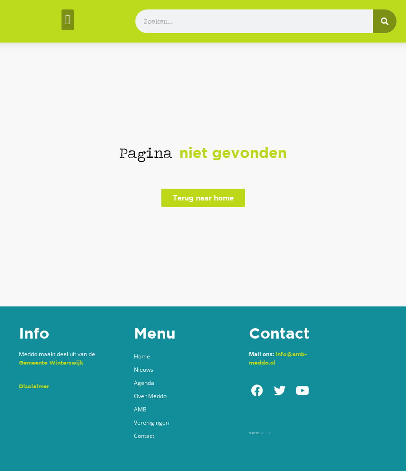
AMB (140, 409)
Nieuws (143, 370)
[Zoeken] (385, 21)
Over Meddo (150, 396)
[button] (67, 19)
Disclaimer (34, 386)
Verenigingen (151, 423)
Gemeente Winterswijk (51, 362)
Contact (144, 436)
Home (142, 356)
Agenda (144, 383)
